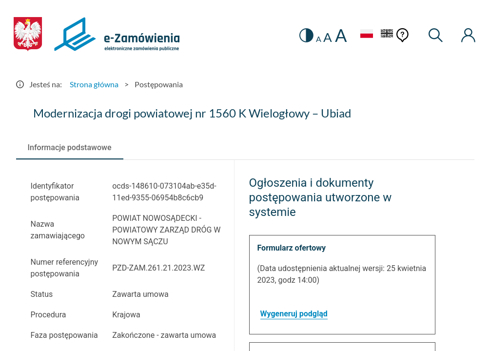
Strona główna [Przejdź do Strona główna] (94, 84)
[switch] (306, 35)
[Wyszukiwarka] (435, 35)
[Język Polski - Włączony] (366, 34)
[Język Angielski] (387, 34)
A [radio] (318, 39)
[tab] (69, 147)
